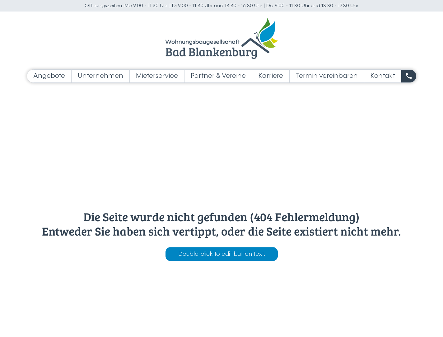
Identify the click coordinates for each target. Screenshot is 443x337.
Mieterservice (157, 76)
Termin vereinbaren (327, 76)
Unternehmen (100, 76)
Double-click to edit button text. (221, 254)
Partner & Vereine (218, 76)
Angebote (49, 76)
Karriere (271, 76)
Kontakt (383, 76)
